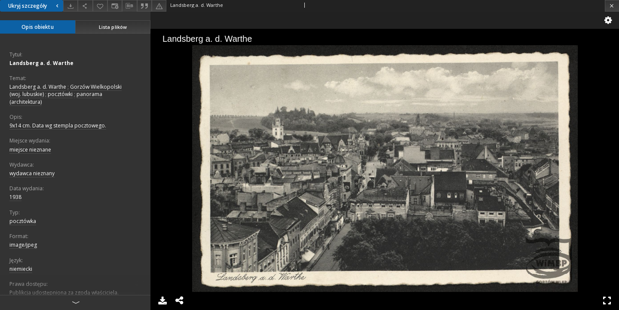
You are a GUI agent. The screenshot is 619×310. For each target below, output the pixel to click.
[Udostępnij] (85, 6)
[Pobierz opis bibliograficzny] (129, 6)
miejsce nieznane (30, 149)
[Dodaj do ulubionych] (100, 6)
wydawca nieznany (32, 173)
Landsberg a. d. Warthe (41, 63)
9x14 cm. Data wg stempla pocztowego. (57, 125)
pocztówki (60, 94)
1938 (15, 197)
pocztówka (22, 221)
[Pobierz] (70, 6)
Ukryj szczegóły (34, 5)
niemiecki (20, 269)
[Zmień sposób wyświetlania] (114, 6)
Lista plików (113, 27)
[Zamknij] (612, 6)
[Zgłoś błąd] (159, 6)
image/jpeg (23, 244)
